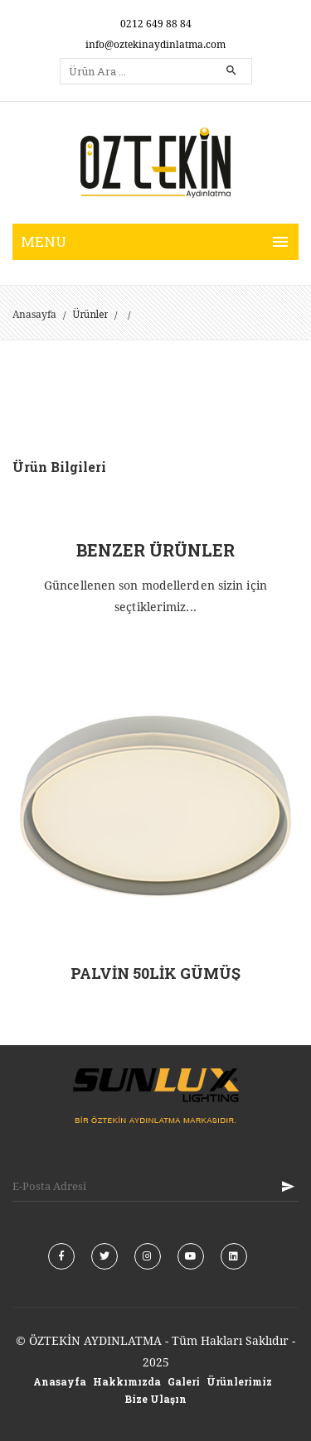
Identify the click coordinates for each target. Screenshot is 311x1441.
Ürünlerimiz (239, 1381)
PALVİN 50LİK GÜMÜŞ (155, 973)
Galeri (184, 1381)
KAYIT (288, 1186)
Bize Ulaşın (155, 1398)
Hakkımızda (127, 1381)
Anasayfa (34, 314)
